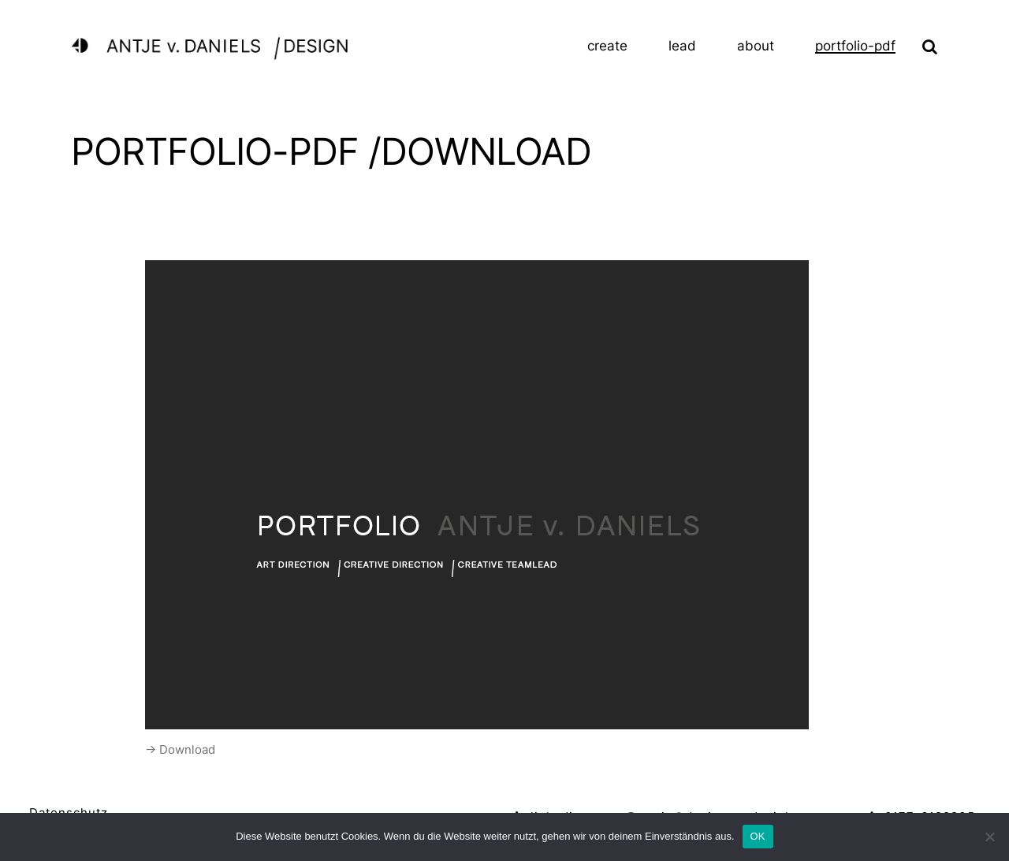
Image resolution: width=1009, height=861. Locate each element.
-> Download (180, 749)
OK (757, 836)
